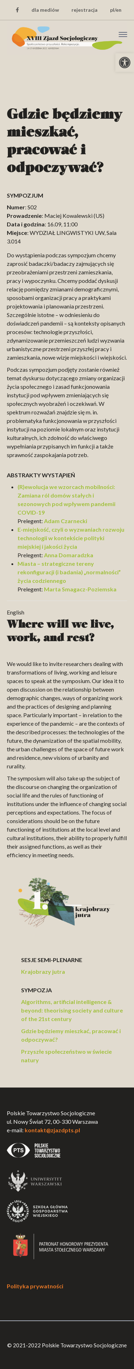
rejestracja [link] (84, 10)
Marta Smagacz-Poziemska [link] (80, 589)
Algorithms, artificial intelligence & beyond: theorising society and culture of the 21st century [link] (72, 1010)
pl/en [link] (115, 10)
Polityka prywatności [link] (35, 1286)
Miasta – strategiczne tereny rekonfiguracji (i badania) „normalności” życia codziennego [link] (69, 572)
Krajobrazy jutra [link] (43, 971)
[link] (124, 62)
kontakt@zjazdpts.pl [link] (52, 1130)
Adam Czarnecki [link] (65, 520)
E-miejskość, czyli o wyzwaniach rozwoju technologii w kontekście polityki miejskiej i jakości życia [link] (71, 538)
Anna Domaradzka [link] (68, 555)
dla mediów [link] (45, 10)
